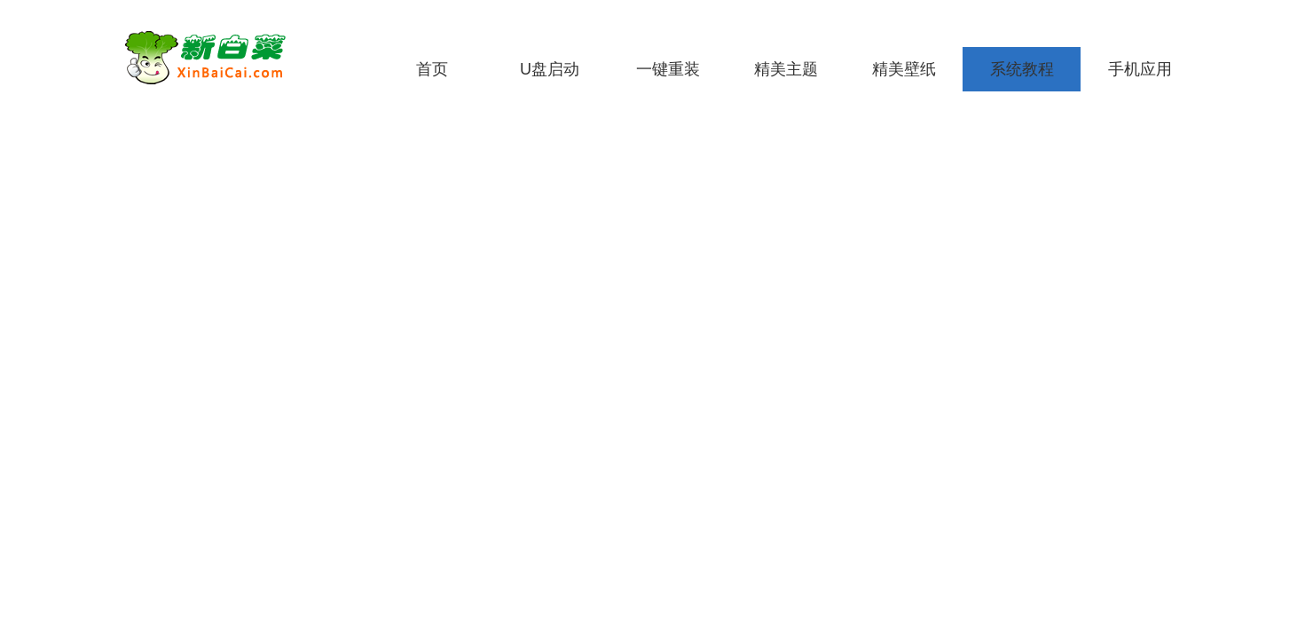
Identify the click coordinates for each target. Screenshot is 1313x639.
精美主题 (786, 69)
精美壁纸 (904, 69)
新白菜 (235, 57)
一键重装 (668, 69)
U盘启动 (549, 69)
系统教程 (1022, 69)
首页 (432, 69)
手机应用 (1140, 69)
